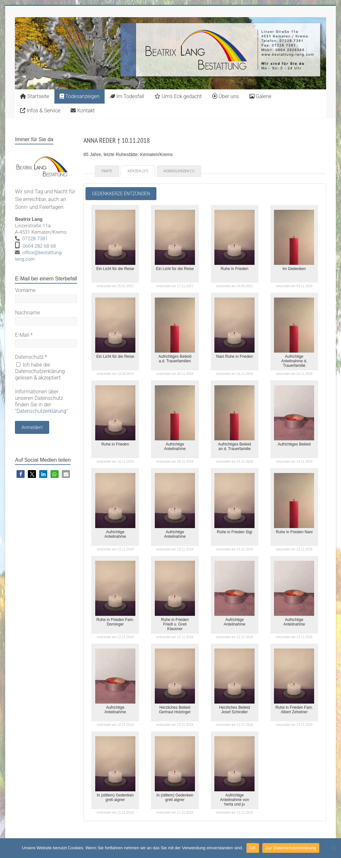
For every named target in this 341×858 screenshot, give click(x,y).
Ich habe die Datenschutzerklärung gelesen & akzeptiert (40, 371)
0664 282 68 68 (39, 246)
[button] (21, 474)
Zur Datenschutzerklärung (291, 847)
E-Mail (23, 335)
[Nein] (333, 848)
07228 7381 (35, 239)
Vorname (25, 290)
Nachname (27, 313)
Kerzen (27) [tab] (138, 171)
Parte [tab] (107, 171)
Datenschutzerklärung (41, 411)
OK (253, 847)
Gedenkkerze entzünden (121, 193)
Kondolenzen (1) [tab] (179, 171)
